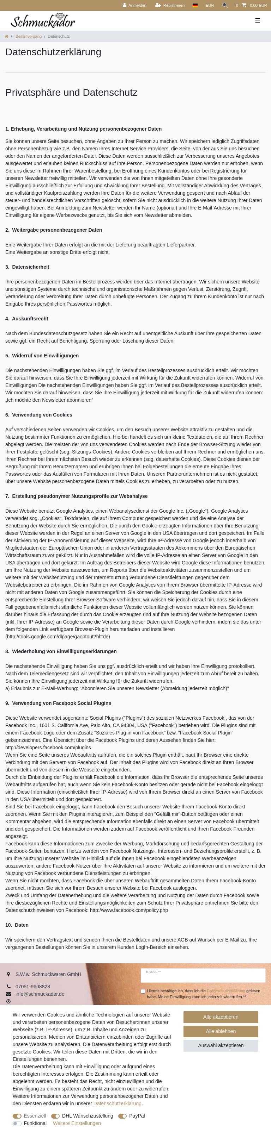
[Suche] (225, 5)
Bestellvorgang (28, 36)
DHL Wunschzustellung (87, 1116)
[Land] (194, 5)
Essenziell (35, 1116)
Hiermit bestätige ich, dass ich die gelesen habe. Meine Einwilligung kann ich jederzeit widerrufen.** (203, 994)
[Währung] (210, 5)
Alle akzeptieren (221, 1017)
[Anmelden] (134, 5)
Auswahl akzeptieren (220, 1045)
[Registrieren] (169, 5)
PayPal (137, 1116)
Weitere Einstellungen (77, 1123)
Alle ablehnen (221, 1031)
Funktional (35, 1123)
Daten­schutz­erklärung (117, 1103)
